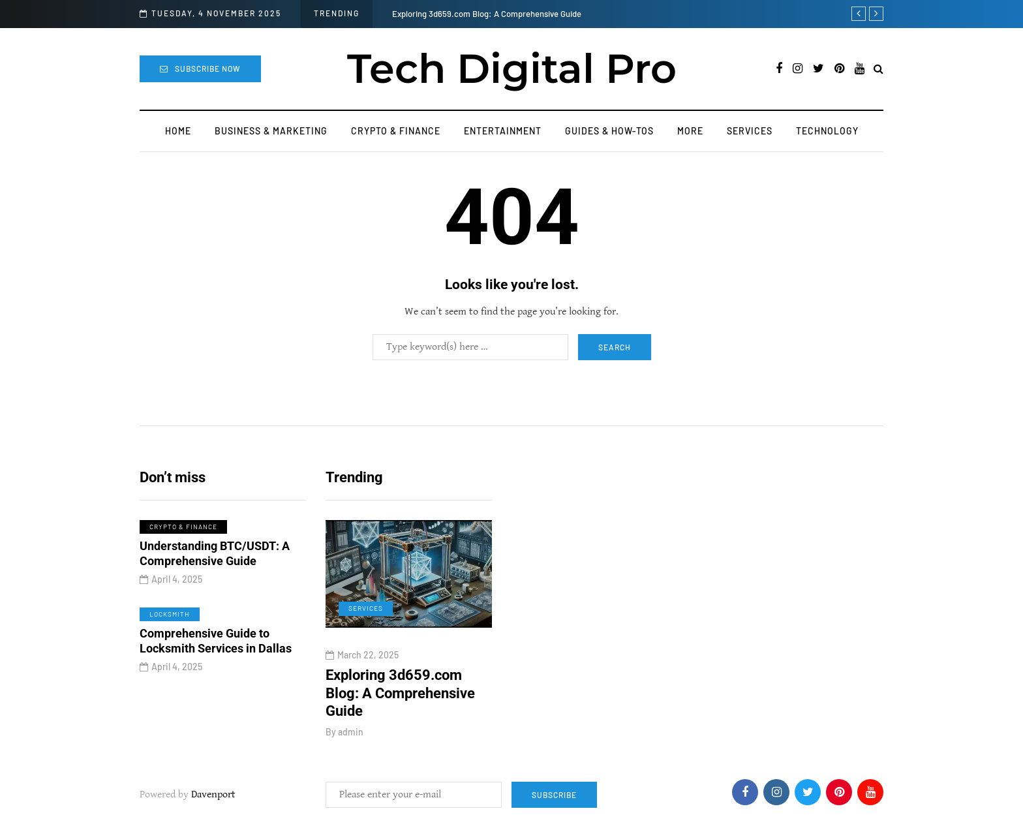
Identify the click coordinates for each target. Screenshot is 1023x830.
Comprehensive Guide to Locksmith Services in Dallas (216, 644)
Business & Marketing (271, 130)
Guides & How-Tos (609, 130)
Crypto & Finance (395, 130)
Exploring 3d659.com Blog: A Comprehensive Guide (486, 13)
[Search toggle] (878, 69)
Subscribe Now (200, 68)
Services (749, 130)
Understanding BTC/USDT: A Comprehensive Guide (215, 557)
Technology (827, 130)
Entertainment (503, 130)
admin (350, 731)
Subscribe (554, 794)
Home (178, 130)
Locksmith (169, 617)
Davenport (213, 794)
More (690, 130)
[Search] (470, 347)
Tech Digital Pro (512, 68)
